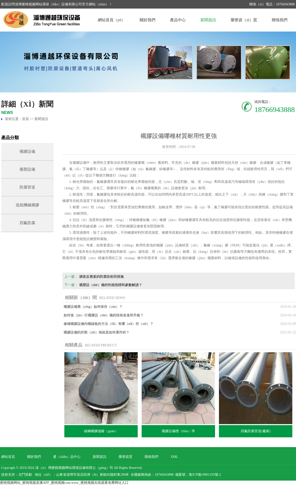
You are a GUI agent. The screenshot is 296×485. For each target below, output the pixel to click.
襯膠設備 (27, 151)
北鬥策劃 (25, 474)
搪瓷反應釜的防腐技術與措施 (101, 276)
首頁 (25, 119)
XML (174, 457)
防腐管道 (27, 187)
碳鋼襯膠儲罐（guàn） (101, 431)
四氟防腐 (27, 223)
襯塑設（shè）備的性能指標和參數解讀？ (110, 285)
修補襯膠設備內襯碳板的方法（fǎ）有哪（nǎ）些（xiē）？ (108, 324)
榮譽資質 (125, 457)
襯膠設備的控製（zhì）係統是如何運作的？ (96, 332)
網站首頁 (8, 457)
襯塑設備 (27, 169)
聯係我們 (279, 20)
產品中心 (178, 20)
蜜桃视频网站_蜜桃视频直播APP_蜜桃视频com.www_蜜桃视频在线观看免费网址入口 (64, 483)
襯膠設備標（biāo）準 (178, 431)
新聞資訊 (208, 20)
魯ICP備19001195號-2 (205, 474)
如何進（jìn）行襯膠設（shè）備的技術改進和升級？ (104, 315)
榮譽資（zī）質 (244, 20)
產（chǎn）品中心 (66, 457)
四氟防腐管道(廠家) (255, 431)
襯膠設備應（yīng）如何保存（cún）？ (93, 307)
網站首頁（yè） (111, 20)
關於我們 (147, 20)
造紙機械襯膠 (27, 205)
